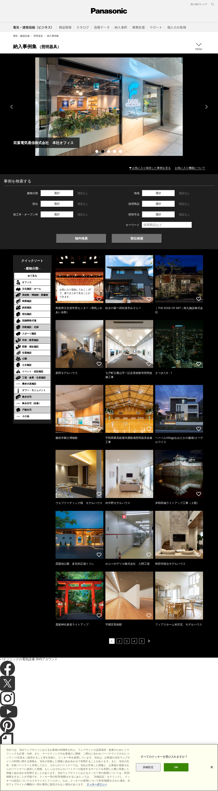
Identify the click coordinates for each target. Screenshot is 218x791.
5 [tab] (121, 152)
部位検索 (137, 238)
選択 (57, 193)
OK (176, 767)
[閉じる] (211, 767)
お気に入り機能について (190, 168)
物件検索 (81, 238)
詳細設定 (148, 767)
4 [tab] (115, 152)
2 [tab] (103, 152)
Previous (11, 107)
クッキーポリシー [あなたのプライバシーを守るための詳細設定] (97, 784)
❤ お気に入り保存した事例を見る (150, 168)
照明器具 (38, 35)
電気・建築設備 (21, 35)
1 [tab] (97, 152)
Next (207, 107)
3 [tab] (109, 152)
